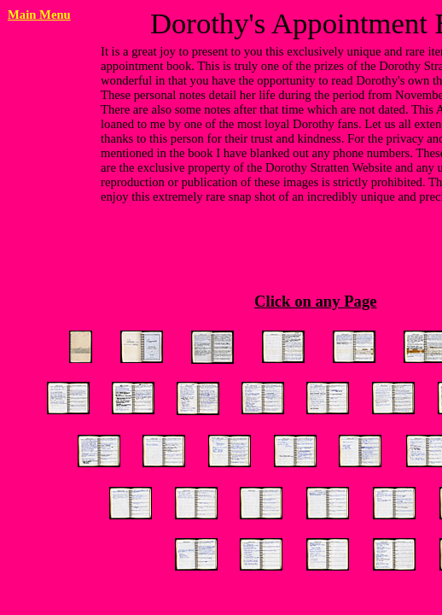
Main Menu (39, 14)
